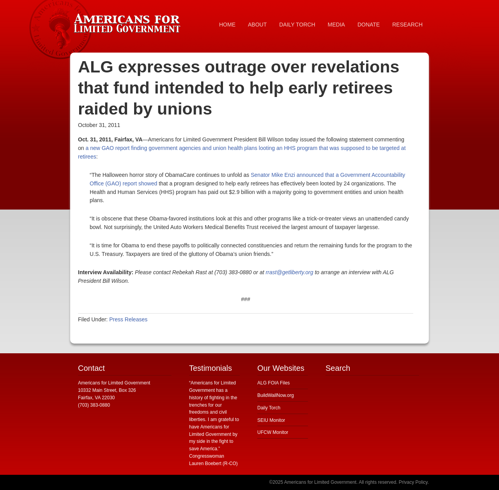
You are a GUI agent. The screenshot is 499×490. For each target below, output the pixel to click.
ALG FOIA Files (273, 383)
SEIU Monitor (271, 420)
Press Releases (128, 319)
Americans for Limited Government (128, 21)
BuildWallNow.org (275, 395)
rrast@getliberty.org (289, 272)
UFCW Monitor (272, 432)
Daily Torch (268, 408)
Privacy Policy (413, 482)
